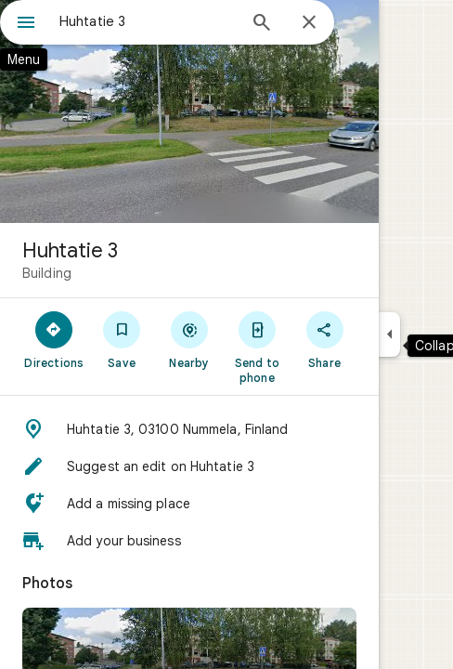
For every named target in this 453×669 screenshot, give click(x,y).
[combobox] (147, 21)
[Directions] (54, 339)
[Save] (122, 339)
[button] (189, 429)
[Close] (309, 23)
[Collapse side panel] (389, 334)
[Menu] (26, 24)
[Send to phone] (257, 347)
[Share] (324, 339)
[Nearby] (190, 339)
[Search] (261, 24)
